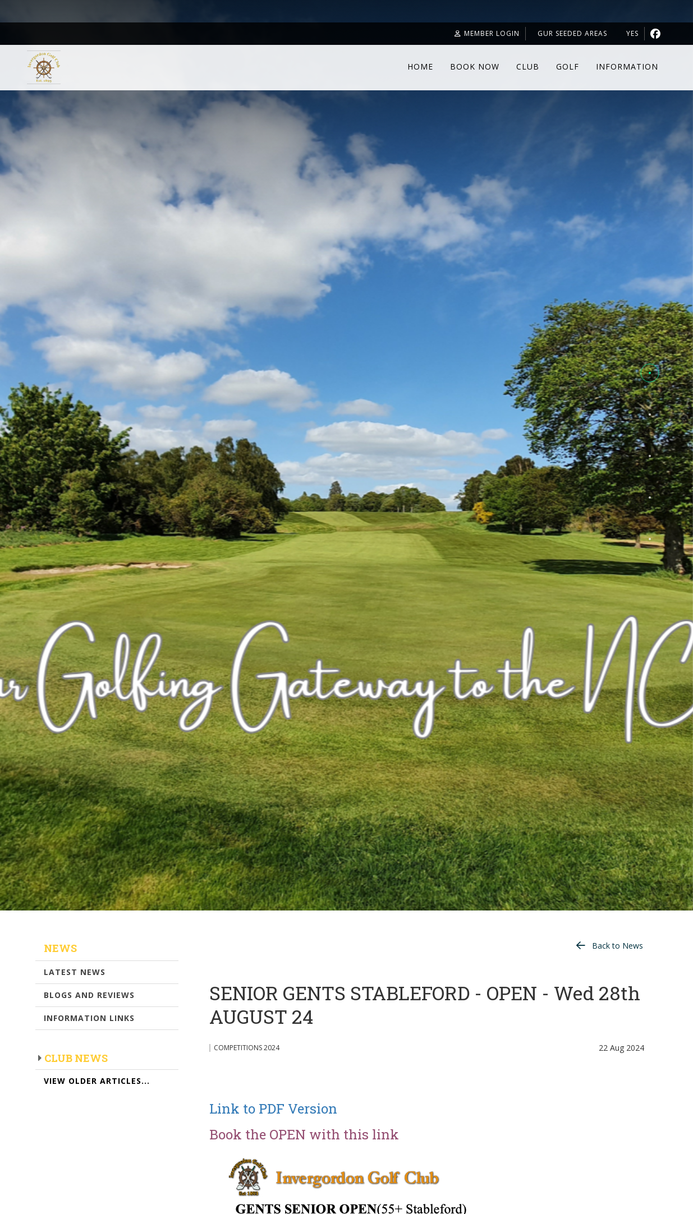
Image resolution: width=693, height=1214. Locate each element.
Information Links (89, 1018)
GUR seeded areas (559, 33)
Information (627, 66)
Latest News (74, 972)
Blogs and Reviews (89, 995)
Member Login (464, 33)
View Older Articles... (97, 1080)
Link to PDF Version (273, 1109)
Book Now (474, 66)
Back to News (617, 945)
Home (420, 66)
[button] (650, 373)
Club (527, 66)
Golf (567, 66)
